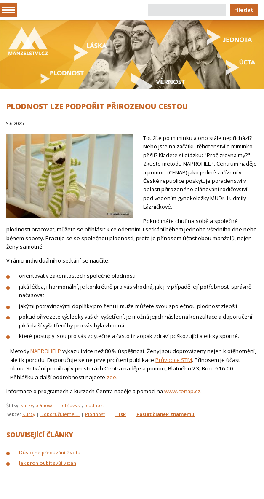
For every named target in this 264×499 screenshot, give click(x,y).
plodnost (94, 405)
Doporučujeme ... (60, 414)
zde (110, 377)
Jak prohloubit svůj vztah (47, 463)
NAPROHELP (45, 351)
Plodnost (95, 414)
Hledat (243, 9)
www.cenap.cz (182, 391)
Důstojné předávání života (49, 452)
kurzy (27, 405)
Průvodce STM (173, 360)
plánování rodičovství (58, 405)
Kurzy (28, 414)
